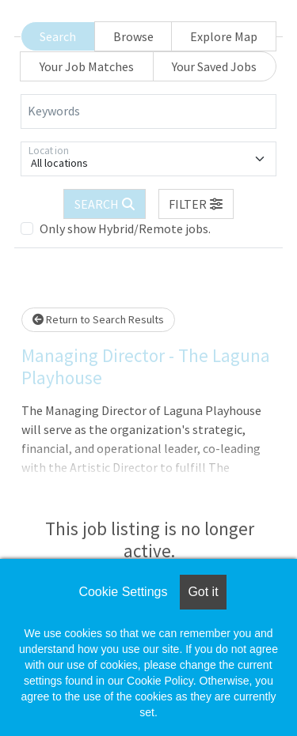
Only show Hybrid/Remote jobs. (125, 228)
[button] (196, 204)
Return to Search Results (98, 319)
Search (58, 36)
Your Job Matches (87, 66)
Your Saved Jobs (214, 66)
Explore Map (223, 36)
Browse (133, 36)
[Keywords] (148, 111)
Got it (203, 591)
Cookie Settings (122, 591)
